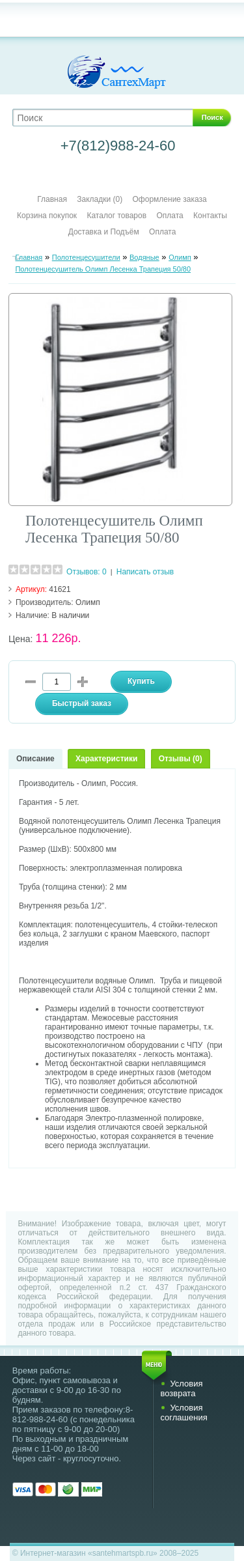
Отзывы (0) (180, 758)
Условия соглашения (183, 1412)
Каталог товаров (116, 215)
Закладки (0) (99, 199)
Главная (52, 199)
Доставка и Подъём (104, 231)
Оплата (169, 215)
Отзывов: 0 (86, 571)
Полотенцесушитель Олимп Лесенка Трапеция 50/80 (103, 269)
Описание (35, 758)
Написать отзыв (145, 571)
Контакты (210, 215)
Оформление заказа (170, 199)
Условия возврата (181, 1388)
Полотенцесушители (86, 257)
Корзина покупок (47, 215)
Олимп (180, 257)
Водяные (144, 257)
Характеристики (106, 758)
